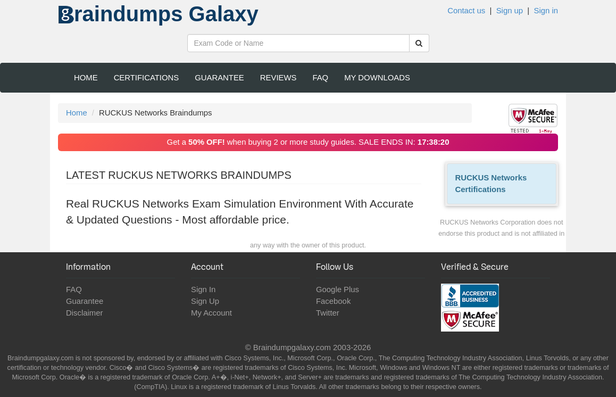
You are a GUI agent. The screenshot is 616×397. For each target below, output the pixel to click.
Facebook (333, 301)
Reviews (278, 77)
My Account (211, 313)
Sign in (546, 10)
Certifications (146, 77)
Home (86, 77)
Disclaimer (84, 313)
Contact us (466, 10)
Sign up (509, 10)
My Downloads (377, 77)
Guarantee (219, 77)
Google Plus (337, 289)
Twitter (327, 313)
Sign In (203, 289)
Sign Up (205, 301)
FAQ (320, 77)
